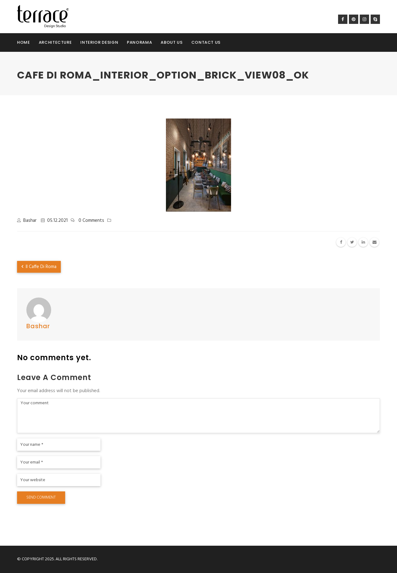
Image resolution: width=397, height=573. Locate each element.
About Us (171, 42)
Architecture (55, 42)
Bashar (30, 220)
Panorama (139, 42)
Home (23, 42)
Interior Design (99, 42)
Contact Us (206, 42)
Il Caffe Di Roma (38, 267)
